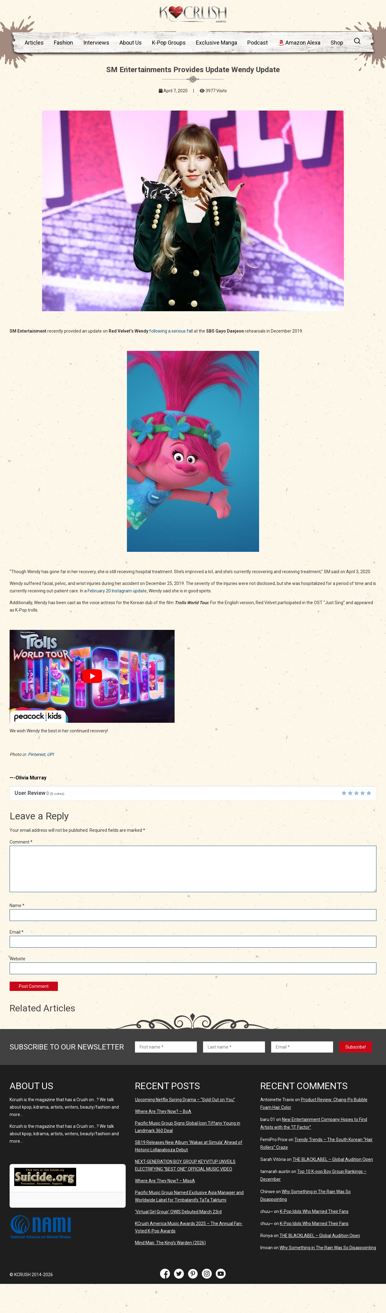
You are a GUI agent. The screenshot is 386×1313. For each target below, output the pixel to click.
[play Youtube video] (92, 676)
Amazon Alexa (299, 42)
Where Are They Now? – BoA (163, 1111)
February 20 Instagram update (117, 590)
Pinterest (36, 754)
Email (17, 932)
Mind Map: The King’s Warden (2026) (170, 1242)
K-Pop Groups (169, 42)
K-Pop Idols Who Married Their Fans (314, 1211)
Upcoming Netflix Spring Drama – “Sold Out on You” (185, 1099)
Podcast (257, 42)
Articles (34, 42)
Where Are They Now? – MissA (165, 1180)
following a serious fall (171, 331)
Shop (337, 42)
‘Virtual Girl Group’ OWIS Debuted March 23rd (178, 1211)
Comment (21, 842)
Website (17, 958)
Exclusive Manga (216, 42)
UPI (50, 754)
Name (17, 905)
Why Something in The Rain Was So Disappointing (328, 1247)
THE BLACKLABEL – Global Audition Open (333, 1159)
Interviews (96, 42)
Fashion (63, 42)
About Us (130, 42)
